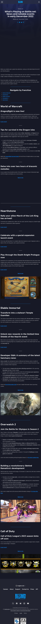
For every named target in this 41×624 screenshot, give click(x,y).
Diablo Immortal (6, 56)
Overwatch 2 (5, 58)
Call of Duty (5, 60)
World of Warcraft (6, 53)
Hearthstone (5, 55)
